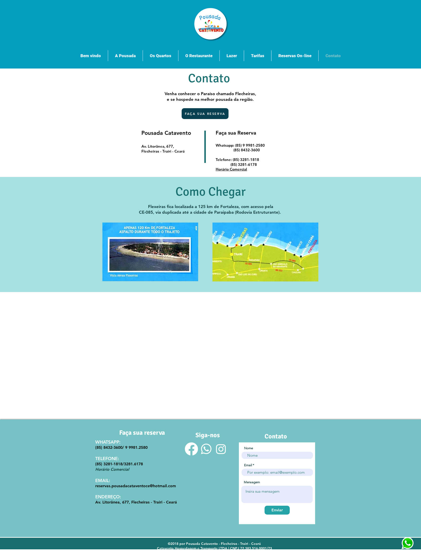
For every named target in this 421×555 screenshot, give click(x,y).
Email (248, 465)
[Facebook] (191, 448)
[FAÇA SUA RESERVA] (205, 113)
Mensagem (252, 482)
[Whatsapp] (206, 448)
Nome (248, 448)
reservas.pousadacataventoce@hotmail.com (135, 486)
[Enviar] (277, 510)
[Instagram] (221, 448)
